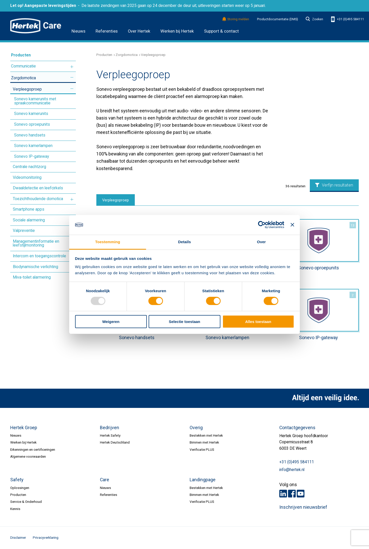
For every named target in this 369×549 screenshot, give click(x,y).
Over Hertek (139, 31)
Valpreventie (24, 230)
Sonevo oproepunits (32, 124)
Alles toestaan (258, 321)
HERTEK (35, 26)
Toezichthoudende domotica (38, 199)
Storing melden (236, 19)
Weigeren (110, 321)
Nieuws (78, 31)
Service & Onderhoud (26, 501)
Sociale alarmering (29, 220)
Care (104, 479)
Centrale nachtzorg (29, 166)
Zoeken (314, 19)
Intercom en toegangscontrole (39, 256)
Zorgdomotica (23, 78)
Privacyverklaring (45, 537)
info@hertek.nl (291, 469)
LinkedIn (283, 493)
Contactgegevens (297, 427)
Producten (21, 55)
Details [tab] (184, 242)
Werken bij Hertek (177, 31)
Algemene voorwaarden (28, 456)
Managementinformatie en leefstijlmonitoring (36, 243)
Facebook (292, 493)
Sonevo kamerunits (31, 113)
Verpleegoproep (27, 89)
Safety (16, 479)
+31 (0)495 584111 (347, 19)
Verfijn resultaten (334, 185)
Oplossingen (19, 488)
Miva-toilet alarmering (32, 277)
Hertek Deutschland (115, 442)
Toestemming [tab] (107, 242)
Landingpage (203, 479)
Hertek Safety (110, 435)
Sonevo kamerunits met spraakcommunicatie (35, 101)
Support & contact (221, 31)
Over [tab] (261, 242)
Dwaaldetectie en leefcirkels (38, 188)
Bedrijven (109, 427)
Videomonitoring (27, 177)
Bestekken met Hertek (206, 435)
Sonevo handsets (29, 135)
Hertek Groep (23, 427)
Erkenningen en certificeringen (32, 449)
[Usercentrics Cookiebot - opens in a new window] (261, 225)
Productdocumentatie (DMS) (277, 19)
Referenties (107, 31)
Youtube (300, 493)
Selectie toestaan (184, 321)
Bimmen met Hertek (204, 442)
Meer (72, 66)
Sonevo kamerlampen (33, 145)
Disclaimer (18, 537)
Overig (196, 427)
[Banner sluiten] (292, 225)
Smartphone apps (28, 209)
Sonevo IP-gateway (31, 156)
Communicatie (23, 66)
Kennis (15, 509)
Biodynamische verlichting (35, 266)
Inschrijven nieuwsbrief (303, 507)
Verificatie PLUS (202, 449)
